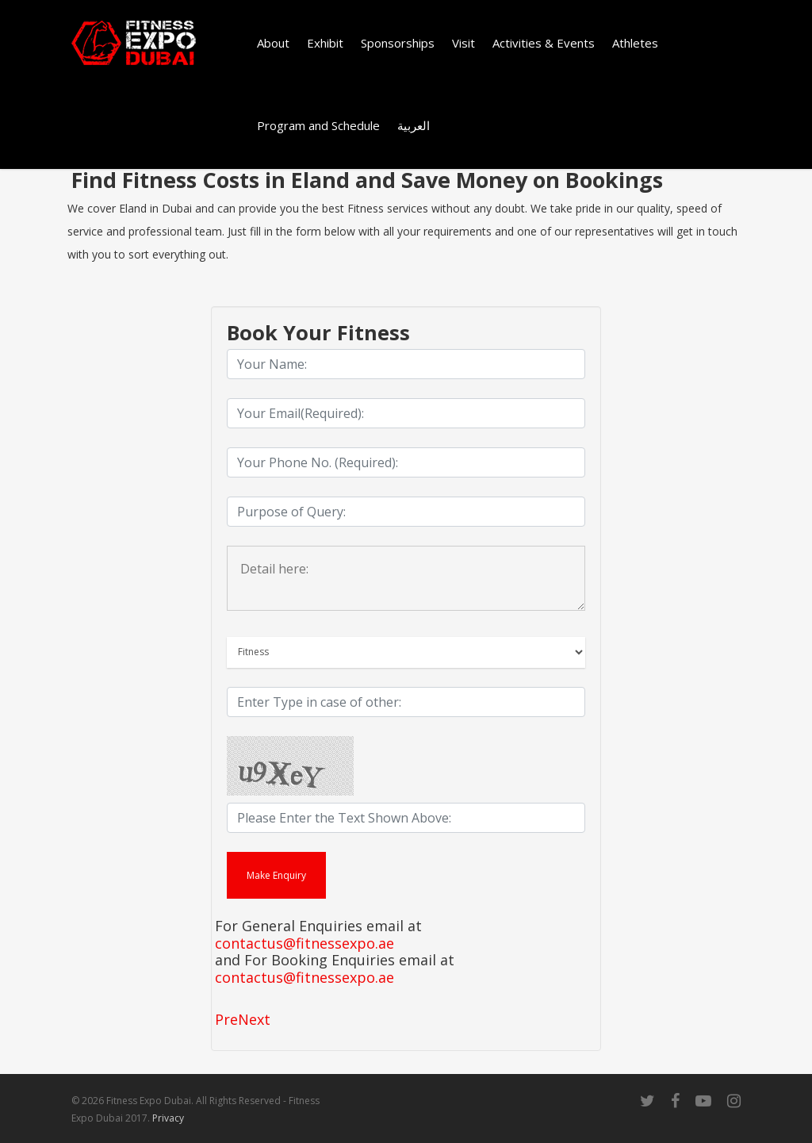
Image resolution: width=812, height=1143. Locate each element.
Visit (463, 43)
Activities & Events (543, 43)
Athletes (635, 43)
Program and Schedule (318, 125)
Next (254, 1019)
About (273, 43)
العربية (413, 125)
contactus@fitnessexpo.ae (304, 944)
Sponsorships (398, 43)
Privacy (168, 1118)
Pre (226, 1019)
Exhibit (325, 43)
